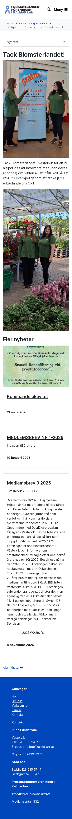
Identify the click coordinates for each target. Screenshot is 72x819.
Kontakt (17, 715)
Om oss (17, 701)
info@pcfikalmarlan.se (38, 747)
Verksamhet (20, 705)
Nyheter (16, 27)
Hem (15, 696)
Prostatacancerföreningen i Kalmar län (29, 23)
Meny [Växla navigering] (60, 10)
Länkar (16, 710)
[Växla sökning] (49, 10)
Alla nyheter (13, 667)
